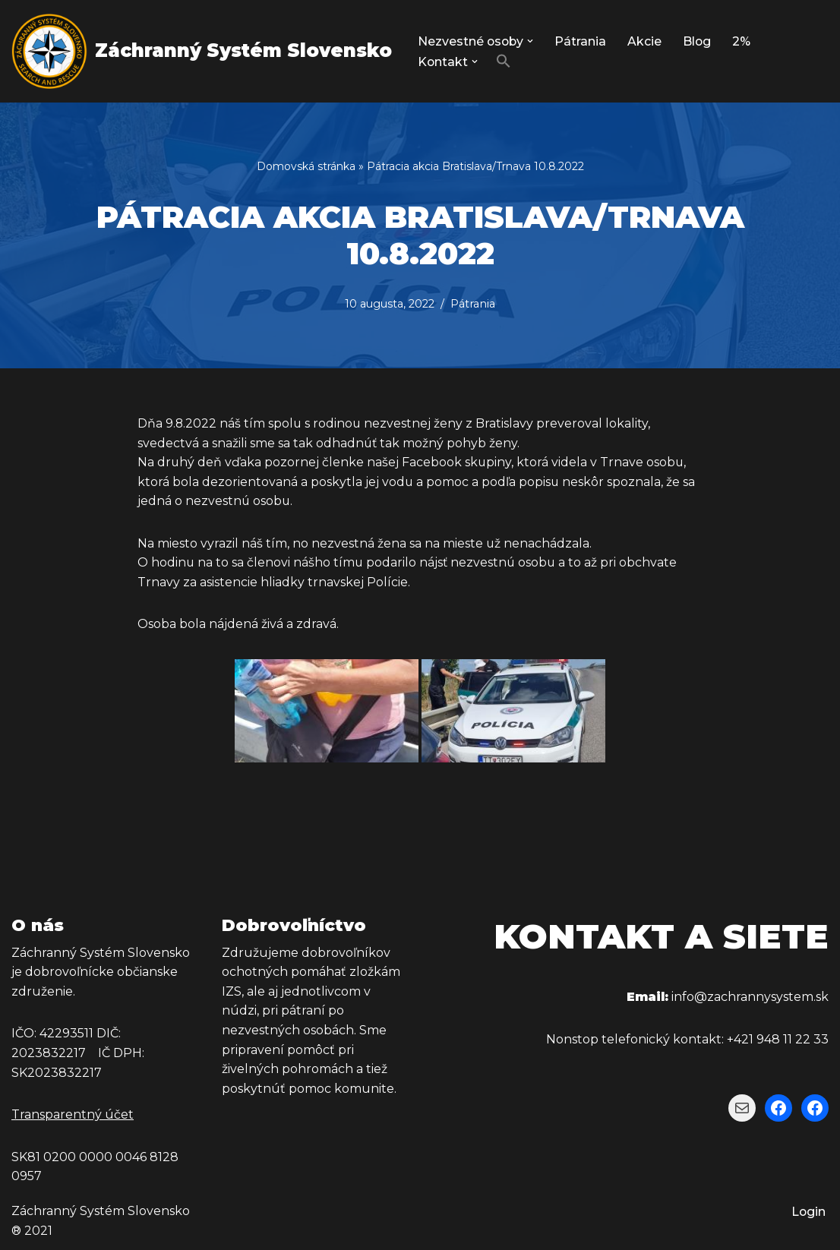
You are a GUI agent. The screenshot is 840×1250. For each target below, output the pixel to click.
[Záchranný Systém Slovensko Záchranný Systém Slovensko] (201, 51)
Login (808, 1212)
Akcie (647, 41)
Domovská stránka (306, 166)
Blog (699, 41)
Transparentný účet (72, 1115)
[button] (532, 41)
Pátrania (582, 41)
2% (744, 41)
